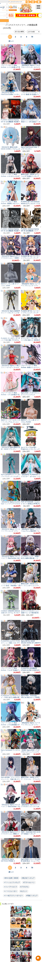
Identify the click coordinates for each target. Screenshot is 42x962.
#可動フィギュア (32, 895)
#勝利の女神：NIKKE (11, 878)
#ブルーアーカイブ (10, 887)
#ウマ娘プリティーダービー (13, 895)
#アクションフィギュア (12, 882)
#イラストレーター (10, 891)
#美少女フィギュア (28, 878)
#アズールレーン (29, 882)
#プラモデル (24, 887)
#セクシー (23, 891)
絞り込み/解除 (19, 31)
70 (32, 37)
